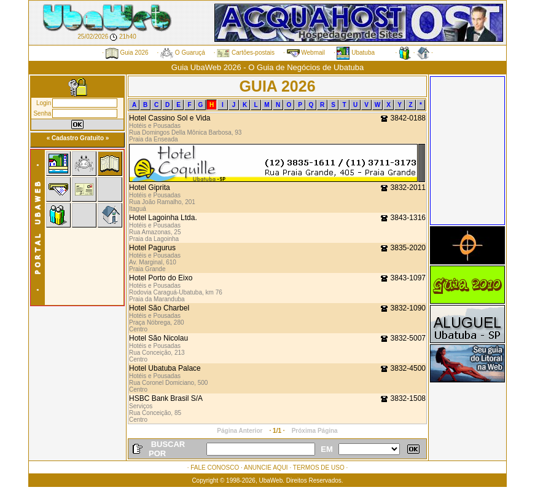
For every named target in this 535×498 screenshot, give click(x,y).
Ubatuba (356, 52)
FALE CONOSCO (214, 467)
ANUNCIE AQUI (266, 467)
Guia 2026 (127, 52)
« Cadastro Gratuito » (78, 138)
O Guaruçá (182, 52)
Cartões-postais (246, 52)
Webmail (306, 52)
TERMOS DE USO (319, 467)
